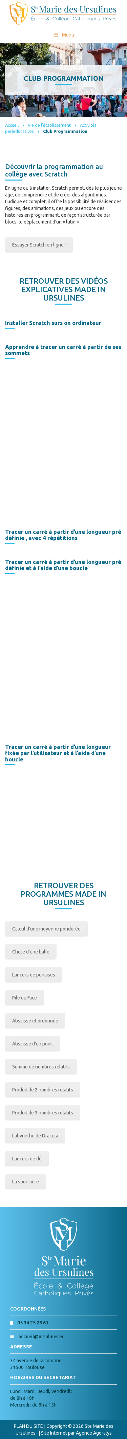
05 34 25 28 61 (32, 1322)
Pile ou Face (24, 997)
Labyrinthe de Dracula (35, 1135)
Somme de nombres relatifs (41, 1066)
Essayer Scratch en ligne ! (39, 244)
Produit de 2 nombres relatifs (42, 1089)
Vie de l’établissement (49, 125)
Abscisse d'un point (32, 1043)
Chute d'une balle (30, 951)
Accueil (12, 125)
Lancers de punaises (33, 974)
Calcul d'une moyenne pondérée (46, 928)
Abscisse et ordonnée (35, 1020)
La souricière (25, 1181)
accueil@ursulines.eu (41, 1336)
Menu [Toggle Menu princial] (63, 35)
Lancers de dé (27, 1158)
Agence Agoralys (94, 1433)
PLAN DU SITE (28, 1426)
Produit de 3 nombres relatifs (42, 1112)
